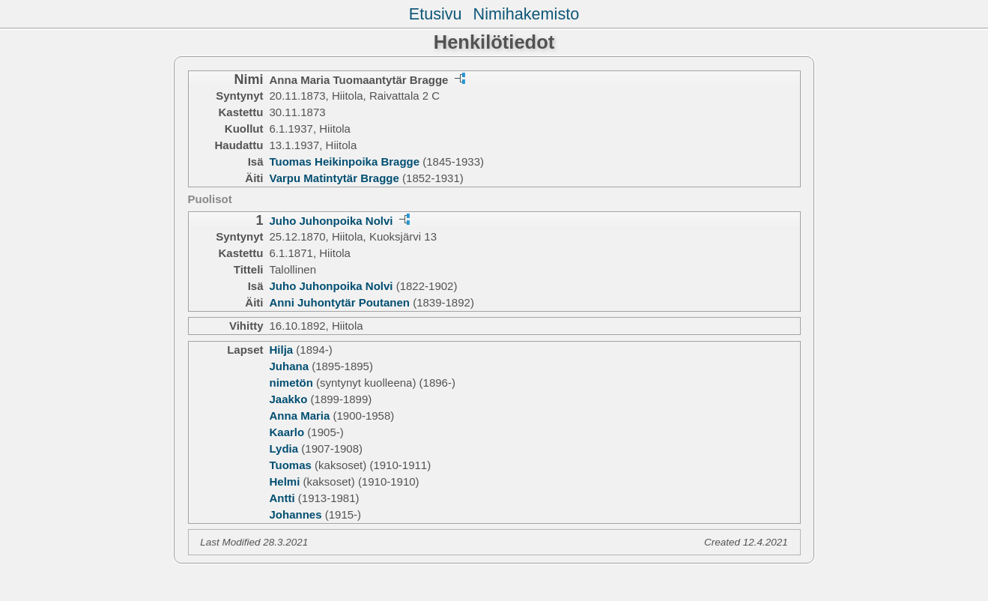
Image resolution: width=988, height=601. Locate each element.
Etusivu (435, 13)
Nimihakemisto (526, 13)
